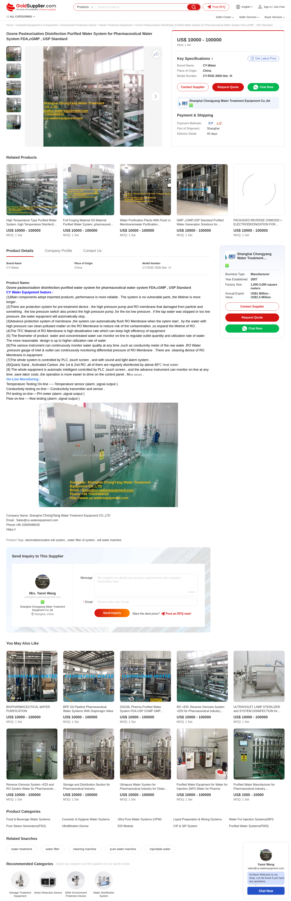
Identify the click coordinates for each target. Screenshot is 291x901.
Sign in (268, 6)
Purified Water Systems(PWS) (249, 826)
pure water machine (123, 849)
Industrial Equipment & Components (37, 25)
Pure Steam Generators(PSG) (26, 826)
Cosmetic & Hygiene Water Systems (86, 819)
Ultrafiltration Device (75, 826)
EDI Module (125, 826)
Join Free (279, 6)
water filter (52, 849)
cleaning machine (84, 849)
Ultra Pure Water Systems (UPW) (140, 819)
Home (9, 25)
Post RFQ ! (176, 614)
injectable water (160, 849)
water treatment (21, 849)
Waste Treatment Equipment (115, 25)
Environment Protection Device (78, 25)
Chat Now (266, 891)
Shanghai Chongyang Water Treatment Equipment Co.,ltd (229, 100)
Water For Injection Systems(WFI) (251, 819)
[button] (155, 96)
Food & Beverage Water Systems (28, 819)
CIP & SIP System (185, 826)
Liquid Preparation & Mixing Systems (197, 819)
